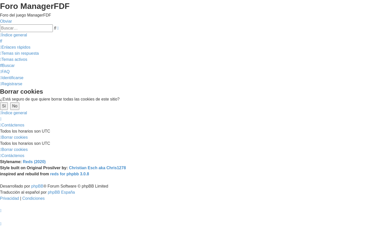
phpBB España (61, 192)
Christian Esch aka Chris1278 (97, 168)
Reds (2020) (34, 162)
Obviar (6, 21)
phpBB (37, 186)
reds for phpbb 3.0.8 (69, 174)
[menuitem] (1, 41)
